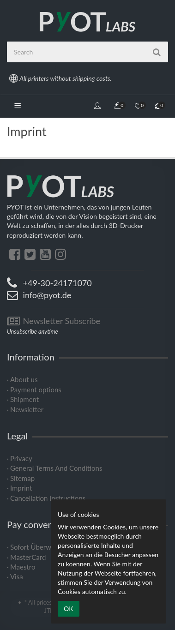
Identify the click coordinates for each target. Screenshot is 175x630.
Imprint (21, 488)
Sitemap (22, 478)
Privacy (21, 458)
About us (23, 379)
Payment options (35, 389)
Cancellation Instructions (47, 498)
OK (68, 608)
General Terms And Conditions (56, 468)
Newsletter (26, 409)
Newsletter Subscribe (53, 321)
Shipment (24, 399)
